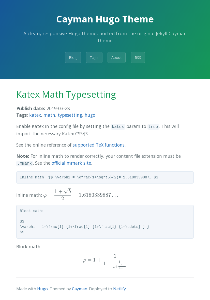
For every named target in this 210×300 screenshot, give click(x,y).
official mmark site (71, 163)
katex (35, 115)
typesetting (70, 115)
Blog (73, 57)
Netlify (119, 289)
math (49, 115)
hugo (90, 115)
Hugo (42, 289)
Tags (94, 57)
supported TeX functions (99, 145)
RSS (138, 57)
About (116, 57)
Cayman (79, 289)
